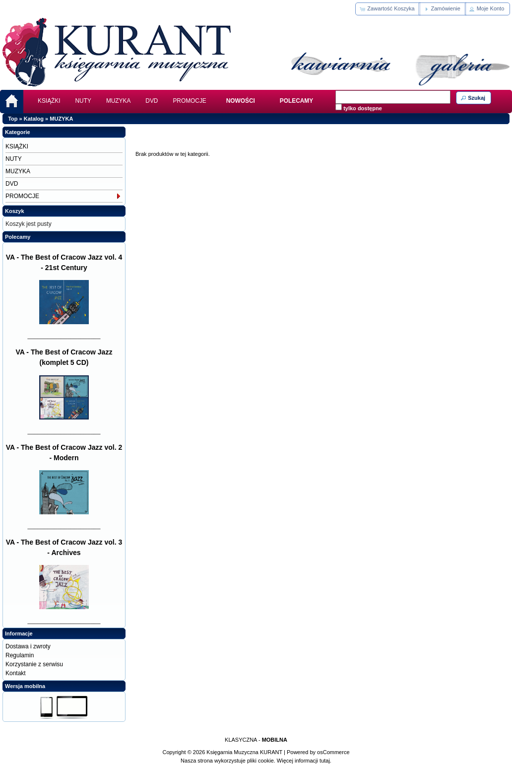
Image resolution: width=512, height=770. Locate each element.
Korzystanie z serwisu (34, 664)
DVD (151, 100)
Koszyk (14, 211)
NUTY (83, 100)
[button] (387, 8)
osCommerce (333, 752)
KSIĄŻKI (49, 100)
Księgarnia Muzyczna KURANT (244, 752)
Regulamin (19, 655)
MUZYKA (118, 100)
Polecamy (17, 237)
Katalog (34, 119)
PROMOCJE (189, 100)
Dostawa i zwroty (28, 646)
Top (12, 119)
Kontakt (15, 673)
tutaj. (324, 761)
